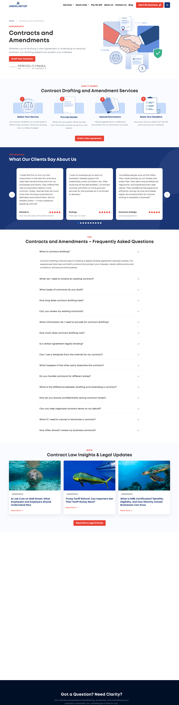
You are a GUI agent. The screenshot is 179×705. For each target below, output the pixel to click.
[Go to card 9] (98, 223)
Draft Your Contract (22, 59)
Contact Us (121, 5)
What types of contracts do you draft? (61, 290)
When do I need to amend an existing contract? (66, 279)
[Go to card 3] (83, 223)
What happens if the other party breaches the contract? (71, 365)
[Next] (167, 195)
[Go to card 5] (88, 223)
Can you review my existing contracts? (61, 311)
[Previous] (12, 195)
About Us (108, 5)
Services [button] (67, 5)
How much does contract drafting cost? (62, 333)
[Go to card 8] (95, 223)
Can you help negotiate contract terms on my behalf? (70, 409)
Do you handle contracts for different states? (65, 376)
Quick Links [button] (82, 5)
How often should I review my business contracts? (67, 430)
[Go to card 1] (78, 223)
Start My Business (149, 5)
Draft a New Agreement (89, 138)
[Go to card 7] (93, 223)
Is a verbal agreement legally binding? (61, 344)
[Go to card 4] (86, 223)
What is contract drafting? (54, 252)
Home (11, 21)
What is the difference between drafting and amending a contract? (78, 387)
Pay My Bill (96, 5)
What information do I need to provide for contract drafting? (74, 322)
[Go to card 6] (90, 223)
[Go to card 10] (100, 223)
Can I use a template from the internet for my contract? (71, 355)
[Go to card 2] (81, 223)
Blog (131, 5)
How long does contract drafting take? (61, 300)
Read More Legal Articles (89, 523)
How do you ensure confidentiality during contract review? (72, 398)
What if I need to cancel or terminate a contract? (67, 419)
